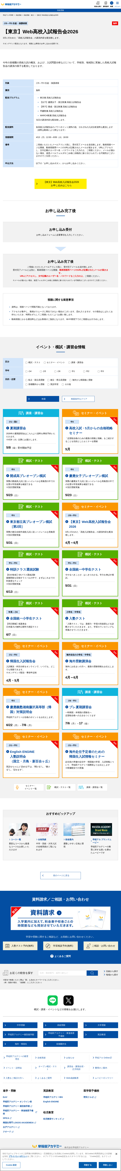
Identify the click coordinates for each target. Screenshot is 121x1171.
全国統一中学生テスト (83, 569)
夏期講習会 (16, 428)
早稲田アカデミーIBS (53, 1097)
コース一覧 (15, 839)
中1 (73, 371)
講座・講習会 (77, 362)
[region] (60, 1160)
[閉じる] (116, 1154)
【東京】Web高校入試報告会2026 (88, 524)
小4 (30, 371)
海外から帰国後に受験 (82, 380)
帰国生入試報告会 (20, 661)
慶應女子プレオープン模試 (86, 476)
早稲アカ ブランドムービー (101, 841)
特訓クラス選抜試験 (22, 569)
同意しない (108, 1165)
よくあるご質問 (60, 956)
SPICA (7, 1118)
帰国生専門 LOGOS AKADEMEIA (19, 1122)
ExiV (5, 1097)
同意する (88, 1165)
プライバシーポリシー (18, 1156)
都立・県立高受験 (58, 380)
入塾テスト (75, 618)
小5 (44, 371)
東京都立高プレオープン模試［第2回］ (29, 524)
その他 (68, 384)
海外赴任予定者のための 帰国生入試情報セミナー (85, 754)
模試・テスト (34, 362)
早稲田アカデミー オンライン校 (17, 1101)
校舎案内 (68, 839)
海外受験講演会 (78, 661)
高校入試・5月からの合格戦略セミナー (89, 430)
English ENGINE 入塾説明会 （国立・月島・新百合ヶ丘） (28, 756)
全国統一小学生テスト (24, 618)
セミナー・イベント (56, 362)
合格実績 (41, 839)
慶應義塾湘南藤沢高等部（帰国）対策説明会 (28, 709)
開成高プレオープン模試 (26, 476)
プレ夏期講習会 (78, 707)
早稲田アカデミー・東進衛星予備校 (20, 1112)
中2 (87, 371)
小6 (58, 371)
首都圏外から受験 (36, 384)
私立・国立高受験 (36, 380)
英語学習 (54, 384)
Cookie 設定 (11, 1165)
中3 (102, 371)
